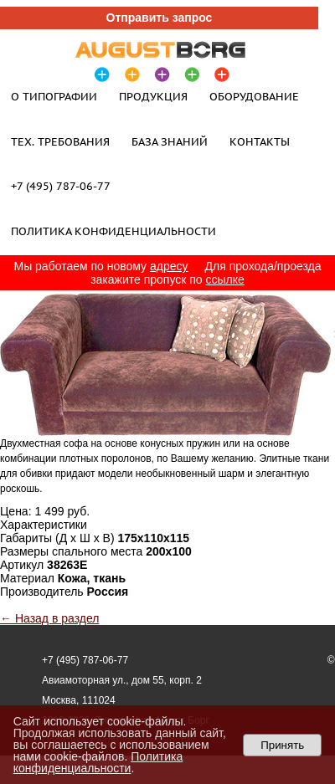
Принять (282, 745)
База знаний (169, 141)
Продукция (153, 96)
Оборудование (254, 96)
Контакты (259, 141)
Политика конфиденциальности (113, 231)
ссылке (225, 279)
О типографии (54, 96)
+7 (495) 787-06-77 (61, 185)
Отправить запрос (159, 17)
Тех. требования (60, 141)
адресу (169, 266)
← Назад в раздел (49, 618)
